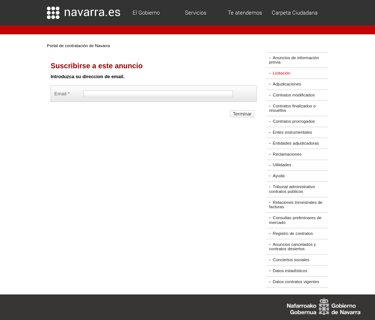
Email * (63, 93)
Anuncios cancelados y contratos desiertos (292, 246)
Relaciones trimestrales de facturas (296, 204)
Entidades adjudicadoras (296, 143)
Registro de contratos (293, 233)
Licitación (281, 73)
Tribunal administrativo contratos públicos (292, 189)
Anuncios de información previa (294, 60)
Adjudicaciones (287, 84)
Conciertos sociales (291, 260)
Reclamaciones (287, 154)
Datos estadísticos (290, 270)
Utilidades (282, 165)
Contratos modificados (294, 95)
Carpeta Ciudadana (295, 12)
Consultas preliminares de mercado (295, 220)
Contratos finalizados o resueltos (292, 108)
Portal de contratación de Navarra (78, 45)
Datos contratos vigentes (296, 281)
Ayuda (279, 176)
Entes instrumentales (292, 132)
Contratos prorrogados (294, 121)
